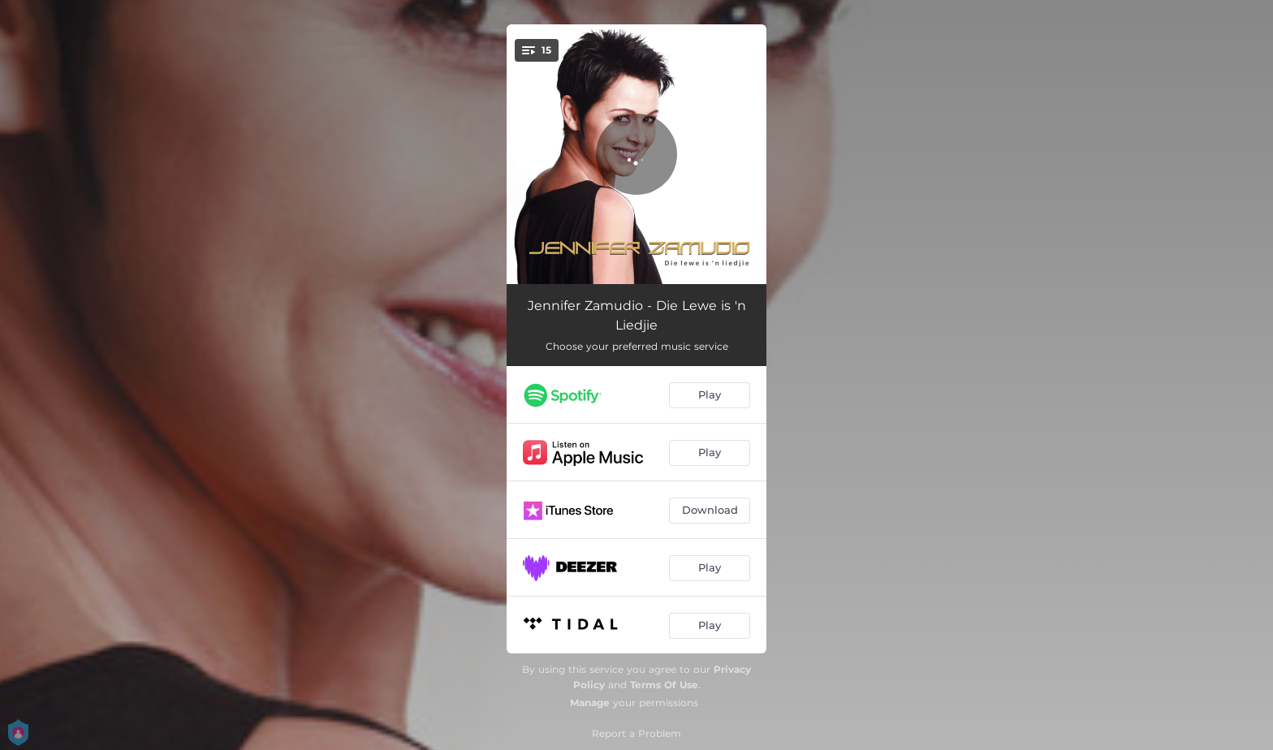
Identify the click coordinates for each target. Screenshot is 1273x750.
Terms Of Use (664, 685)
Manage (590, 702)
